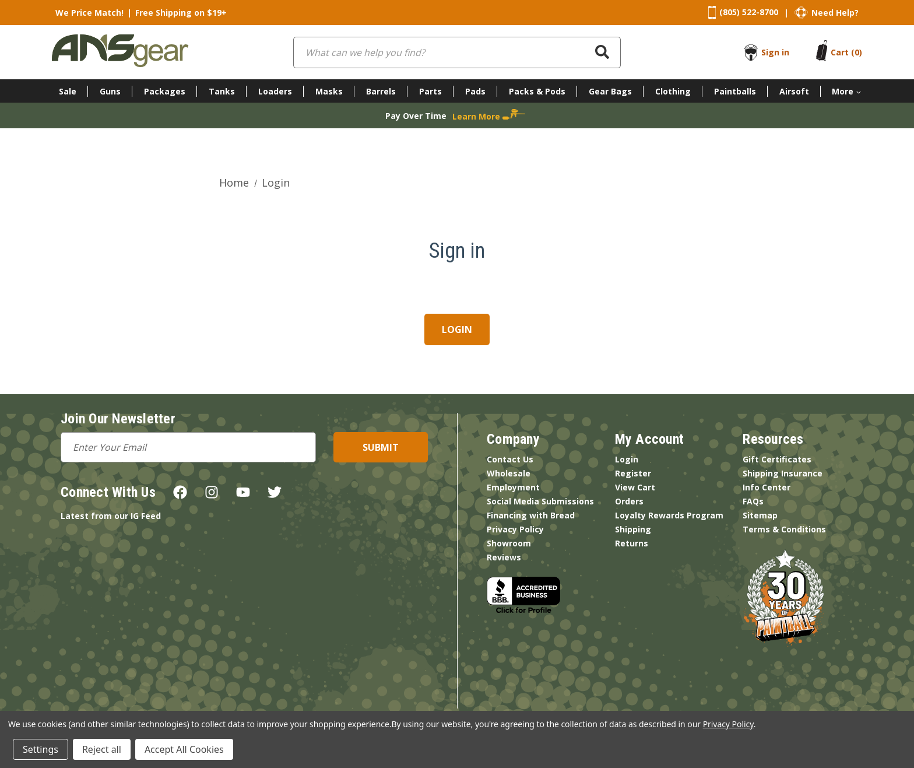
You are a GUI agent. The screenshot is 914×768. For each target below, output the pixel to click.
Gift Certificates (777, 459)
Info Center (766, 487)
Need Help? (835, 12)
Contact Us (510, 459)
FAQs (753, 501)
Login (626, 459)
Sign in (775, 52)
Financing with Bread (531, 515)
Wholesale (508, 473)
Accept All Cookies (184, 749)
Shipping (633, 529)
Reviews (504, 557)
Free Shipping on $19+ (181, 12)
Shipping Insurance (782, 473)
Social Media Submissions (540, 501)
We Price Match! (89, 12)
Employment (513, 487)
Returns (631, 543)
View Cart (635, 487)
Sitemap (760, 515)
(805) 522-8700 (748, 11)
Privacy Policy (515, 529)
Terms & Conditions (784, 529)
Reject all (101, 749)
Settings (40, 749)
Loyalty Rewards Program (669, 515)
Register (633, 473)
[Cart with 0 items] (846, 52)
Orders (629, 501)
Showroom (509, 543)
